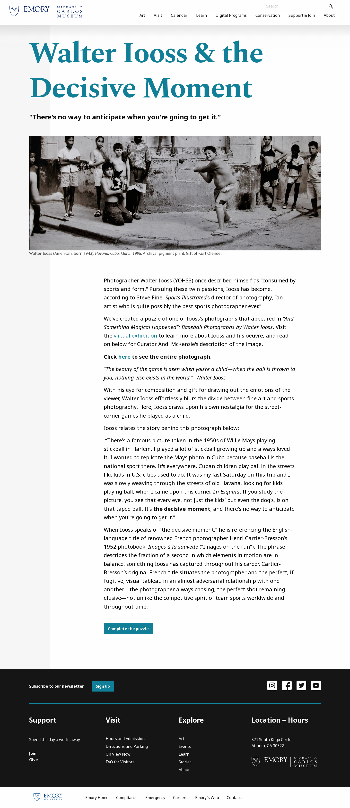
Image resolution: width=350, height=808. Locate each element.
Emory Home (96, 797)
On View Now (118, 754)
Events (185, 746)
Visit (158, 15)
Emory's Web (207, 797)
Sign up (103, 686)
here (124, 356)
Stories (185, 762)
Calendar (179, 15)
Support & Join (302, 15)
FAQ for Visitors (120, 762)
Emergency (155, 797)
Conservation (267, 15)
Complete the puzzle (128, 628)
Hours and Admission (125, 739)
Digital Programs (231, 15)
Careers (180, 797)
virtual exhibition (135, 335)
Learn (201, 15)
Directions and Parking (127, 746)
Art (142, 15)
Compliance (127, 797)
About (329, 15)
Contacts (235, 797)
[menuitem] (142, 15)
